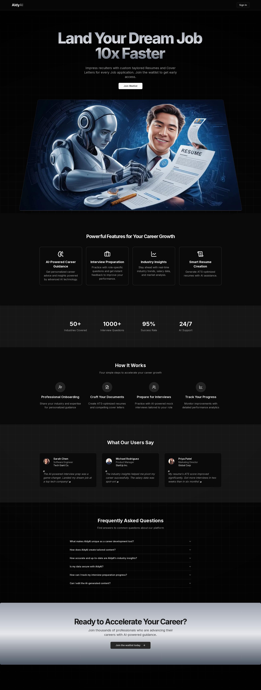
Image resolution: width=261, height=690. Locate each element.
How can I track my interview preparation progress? (130, 574)
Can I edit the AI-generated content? (130, 583)
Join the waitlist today (130, 644)
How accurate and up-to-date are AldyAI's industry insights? (130, 558)
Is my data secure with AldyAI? (130, 566)
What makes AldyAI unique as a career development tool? (130, 541)
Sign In (243, 5)
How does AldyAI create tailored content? (130, 549)
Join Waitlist (130, 86)
